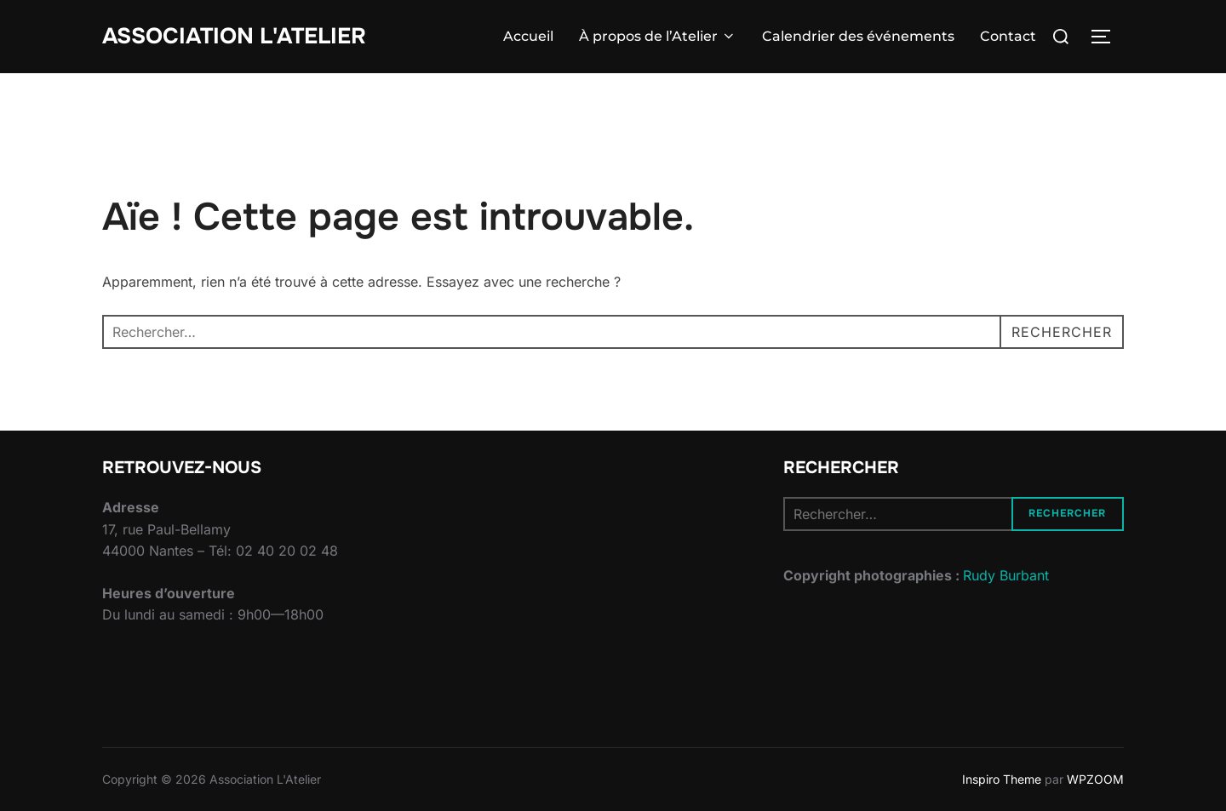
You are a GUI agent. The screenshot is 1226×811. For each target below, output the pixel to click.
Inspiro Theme (1001, 779)
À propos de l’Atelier (657, 36)
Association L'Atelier (234, 36)
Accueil (528, 36)
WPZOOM (1095, 779)
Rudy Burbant (1006, 575)
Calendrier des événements (858, 36)
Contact (1008, 36)
